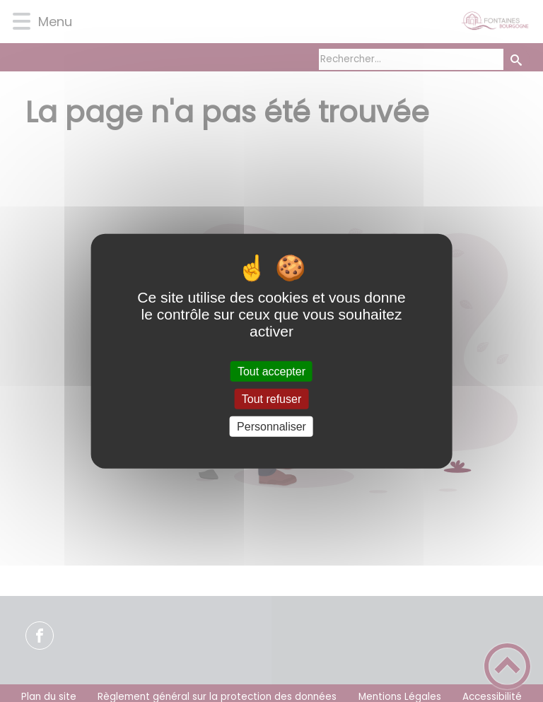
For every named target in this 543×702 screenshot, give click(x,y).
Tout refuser (271, 398)
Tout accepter (271, 371)
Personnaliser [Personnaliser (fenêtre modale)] (271, 427)
